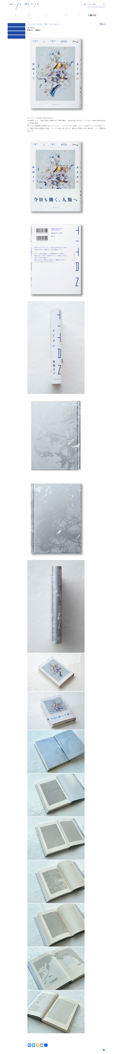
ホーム (12, 15)
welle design (24, 7)
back (103, 24)
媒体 (16, 25)
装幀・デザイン (22, 15)
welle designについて (56, 15)
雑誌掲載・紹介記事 (37, 15)
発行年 (16, 37)
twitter (82, 15)
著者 (16, 33)
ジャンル (16, 29)
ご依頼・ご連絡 (73, 15)
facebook (85, 15)
